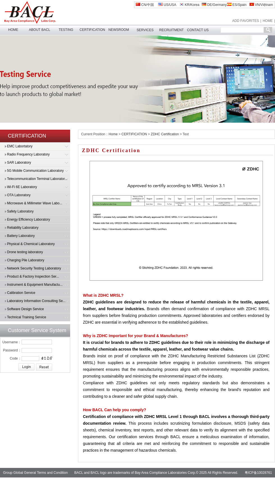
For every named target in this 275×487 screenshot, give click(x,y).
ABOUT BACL (39, 30)
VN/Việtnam (261, 5)
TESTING (66, 30)
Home (113, 134)
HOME (268, 21)
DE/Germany (214, 5)
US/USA (167, 5)
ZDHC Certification (165, 134)
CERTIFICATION (92, 30)
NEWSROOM (118, 30)
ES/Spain (236, 5)
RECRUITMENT (171, 30)
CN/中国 (145, 5)
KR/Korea (189, 5)
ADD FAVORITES (245, 21)
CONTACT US (198, 30)
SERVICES (145, 30)
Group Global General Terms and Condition (35, 473)
